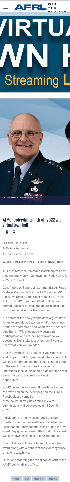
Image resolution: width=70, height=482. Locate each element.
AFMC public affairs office (20, 464)
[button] (6, 8)
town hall (16, 478)
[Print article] (7, 232)
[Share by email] (14, 232)
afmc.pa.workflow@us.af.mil (22, 401)
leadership (53, 478)
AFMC (27, 478)
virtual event (39, 478)
